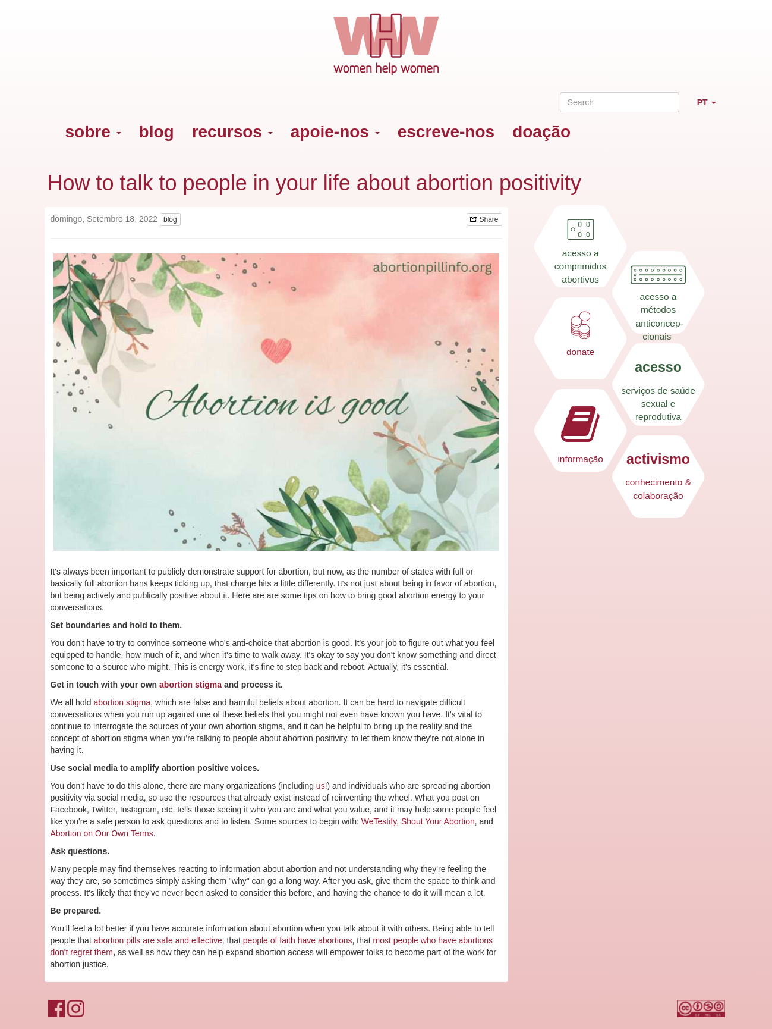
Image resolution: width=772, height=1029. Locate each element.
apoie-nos (335, 132)
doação (541, 132)
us (320, 785)
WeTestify (378, 821)
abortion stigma (121, 702)
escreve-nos (446, 132)
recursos (232, 132)
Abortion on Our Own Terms (102, 833)
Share (484, 219)
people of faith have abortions (297, 940)
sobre (93, 132)
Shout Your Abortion (438, 821)
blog (156, 132)
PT (711, 107)
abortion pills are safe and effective (158, 940)
